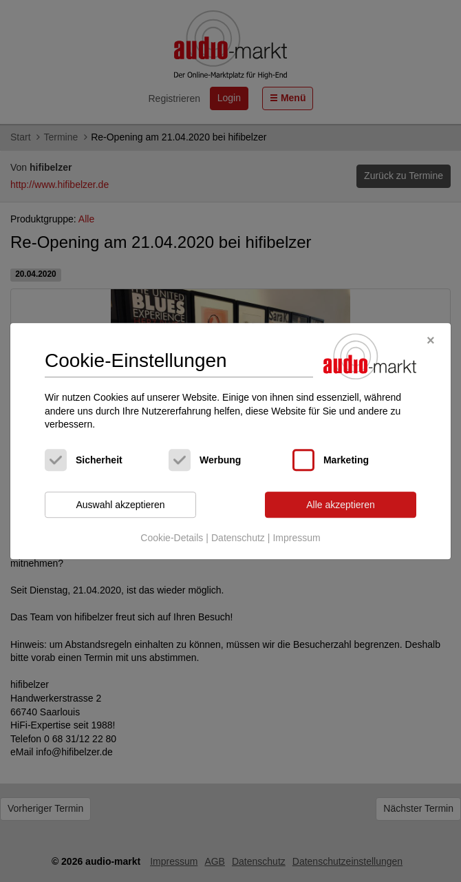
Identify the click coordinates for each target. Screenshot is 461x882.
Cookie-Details (171, 538)
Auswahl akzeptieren (120, 504)
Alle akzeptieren (340, 504)
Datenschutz (238, 538)
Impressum (296, 538)
